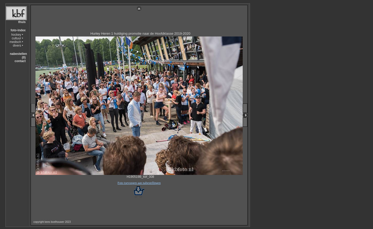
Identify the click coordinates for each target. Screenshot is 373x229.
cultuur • (17, 38)
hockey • (17, 34)
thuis (22, 22)
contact (20, 61)
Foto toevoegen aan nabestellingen (139, 183)
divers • (18, 45)
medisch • (16, 42)
